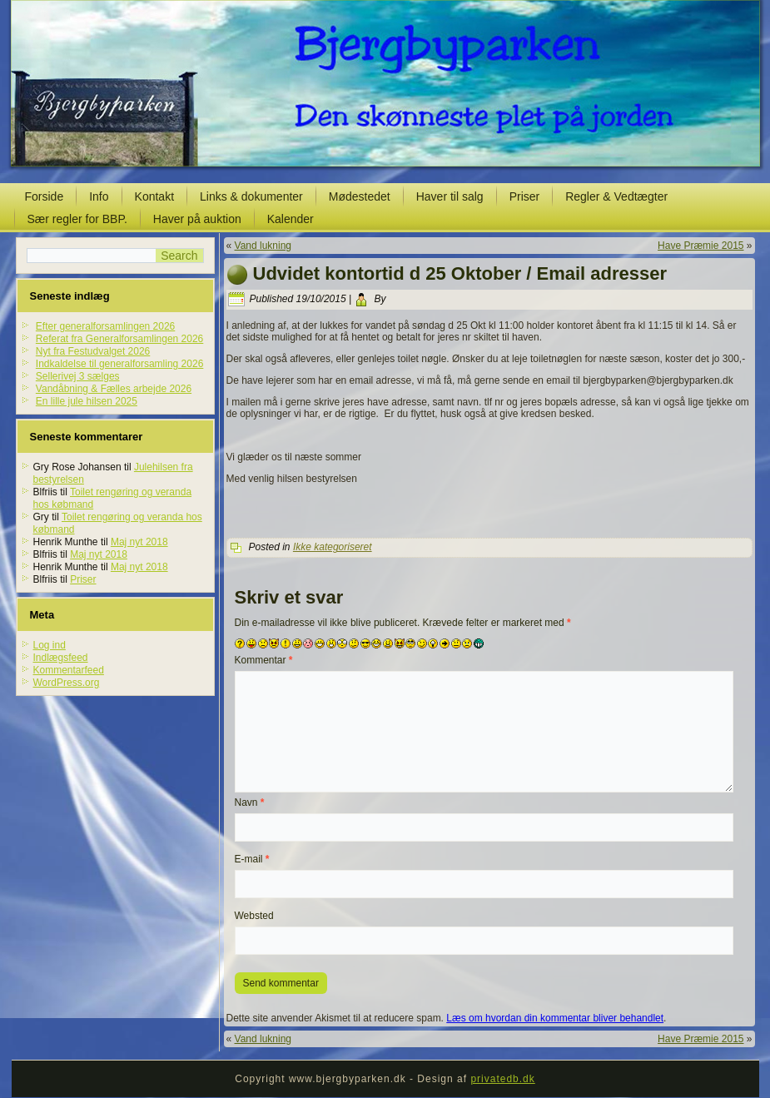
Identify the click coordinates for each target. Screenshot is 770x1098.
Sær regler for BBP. (77, 219)
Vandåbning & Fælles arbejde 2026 (113, 389)
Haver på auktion (197, 219)
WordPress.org (66, 682)
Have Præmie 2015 (700, 245)
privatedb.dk (502, 1079)
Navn (250, 802)
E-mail (252, 859)
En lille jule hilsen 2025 (86, 401)
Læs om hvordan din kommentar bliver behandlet (554, 1018)
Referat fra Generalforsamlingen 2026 (119, 339)
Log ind (49, 645)
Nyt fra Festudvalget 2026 (93, 351)
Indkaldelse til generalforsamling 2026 (119, 364)
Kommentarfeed (68, 670)
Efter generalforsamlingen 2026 (105, 326)
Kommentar (264, 660)
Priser (524, 196)
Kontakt (154, 196)
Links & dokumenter (251, 196)
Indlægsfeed (60, 657)
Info (98, 196)
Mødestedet (359, 196)
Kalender (290, 219)
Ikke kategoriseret (332, 547)
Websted (254, 916)
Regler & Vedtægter (616, 196)
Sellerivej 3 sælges (78, 376)
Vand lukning (263, 245)
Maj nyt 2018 (139, 542)
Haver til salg (450, 196)
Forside (44, 196)
